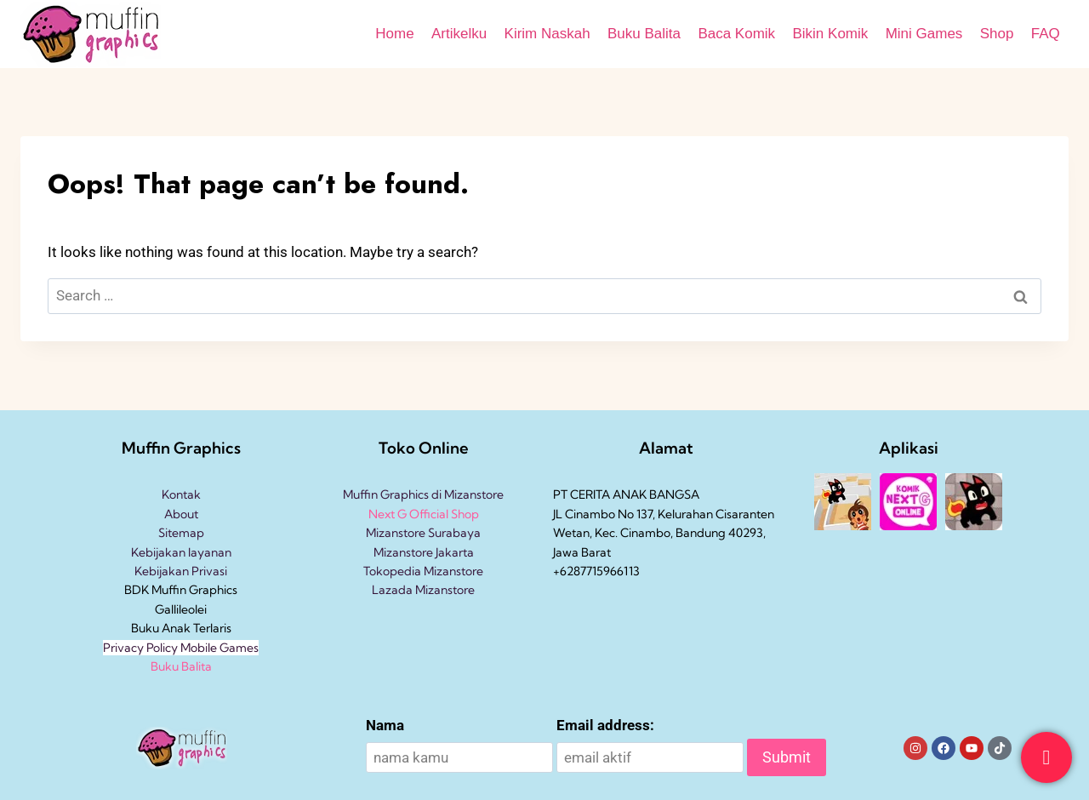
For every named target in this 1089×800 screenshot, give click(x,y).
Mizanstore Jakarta (423, 552)
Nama (385, 725)
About (181, 514)
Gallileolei (181, 609)
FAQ (1045, 34)
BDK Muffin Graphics (180, 589)
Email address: (605, 725)
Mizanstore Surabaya (423, 532)
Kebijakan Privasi (180, 571)
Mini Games (924, 34)
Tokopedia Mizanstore (423, 571)
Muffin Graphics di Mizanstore (423, 494)
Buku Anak (161, 628)
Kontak (181, 494)
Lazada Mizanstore (423, 589)
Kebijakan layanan (181, 552)
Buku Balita (644, 34)
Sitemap (181, 532)
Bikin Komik (830, 34)
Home (394, 34)
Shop (997, 34)
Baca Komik (736, 34)
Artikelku (459, 34)
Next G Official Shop (423, 514)
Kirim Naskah (547, 34)
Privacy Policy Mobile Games (181, 647)
